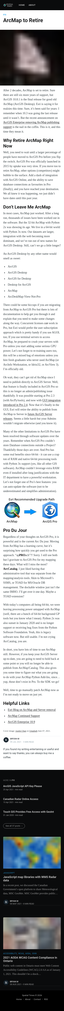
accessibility (10, 953)
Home (22, 5)
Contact (37, 999)
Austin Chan (20, 731)
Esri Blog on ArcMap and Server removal (32, 709)
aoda (28, 953)
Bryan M (14, 739)
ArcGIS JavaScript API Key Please (22, 786)
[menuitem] (22, 5)
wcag (21, 953)
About (32, 5)
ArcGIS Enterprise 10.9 (21, 721)
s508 (34, 953)
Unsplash (33, 731)
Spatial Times (28, 995)
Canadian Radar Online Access (20, 799)
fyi (4, 15)
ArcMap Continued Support (24, 715)
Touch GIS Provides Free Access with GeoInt (28, 811)
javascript (9, 873)
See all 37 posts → (14, 826)
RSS (46, 999)
